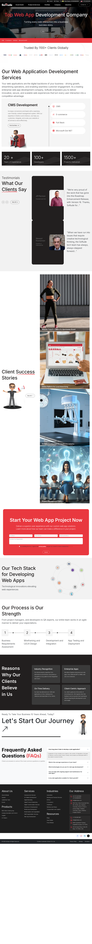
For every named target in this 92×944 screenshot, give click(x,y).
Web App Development (30, 816)
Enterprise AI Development (31, 807)
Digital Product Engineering (30, 802)
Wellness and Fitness (52, 807)
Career (49, 1)
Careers (4, 797)
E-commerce (8, 40)
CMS (3, 40)
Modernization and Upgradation (32, 811)
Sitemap (81, 841)
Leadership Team (6, 799)
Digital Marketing (28, 799)
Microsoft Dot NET (23, 40)
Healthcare (49, 804)
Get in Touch (46, 31)
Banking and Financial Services (54, 797)
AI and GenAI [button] (20, 5)
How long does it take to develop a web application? (64, 749)
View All (15, 202)
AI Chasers (4, 818)
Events (3, 802)
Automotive (49, 795)
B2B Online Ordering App (8, 810)
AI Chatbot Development (30, 797)
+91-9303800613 (77, 798)
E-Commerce (50, 802)
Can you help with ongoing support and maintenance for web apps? (65, 772)
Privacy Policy (73, 841)
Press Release (50, 822)
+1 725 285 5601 (86, 1)
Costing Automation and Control (9, 813)
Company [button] (57, 5)
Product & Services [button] (34, 5)
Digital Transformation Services (32, 804)
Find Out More (14, 125)
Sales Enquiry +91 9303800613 (71, 1)
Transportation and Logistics (54, 809)
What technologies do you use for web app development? (66, 767)
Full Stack (15, 40)
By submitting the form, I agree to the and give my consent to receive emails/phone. (46, 546)
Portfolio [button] (47, 5)
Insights (3, 815)
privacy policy (42, 546)
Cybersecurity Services (30, 795)
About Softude (5, 795)
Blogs (56, 1)
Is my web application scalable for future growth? (63, 778)
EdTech (48, 799)
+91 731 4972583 (77, 796)
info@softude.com (77, 800)
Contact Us (84, 4)
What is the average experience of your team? (63, 762)
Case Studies (50, 820)
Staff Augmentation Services (31, 814)
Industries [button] (68, 5)
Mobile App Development (30, 809)
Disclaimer (87, 841)
